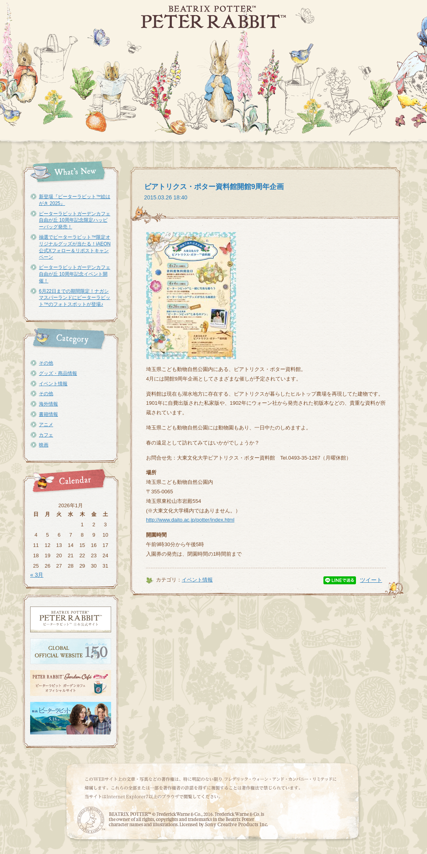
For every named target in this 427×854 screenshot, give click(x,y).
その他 (46, 363)
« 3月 (36, 575)
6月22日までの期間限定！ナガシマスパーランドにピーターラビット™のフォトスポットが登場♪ (74, 297)
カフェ (46, 435)
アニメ (46, 424)
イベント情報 (53, 383)
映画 (43, 445)
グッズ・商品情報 (58, 373)
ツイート (371, 580)
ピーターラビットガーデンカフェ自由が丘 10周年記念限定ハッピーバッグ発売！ (74, 220)
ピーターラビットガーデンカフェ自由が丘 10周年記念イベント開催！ (74, 274)
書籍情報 (48, 414)
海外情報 (48, 404)
